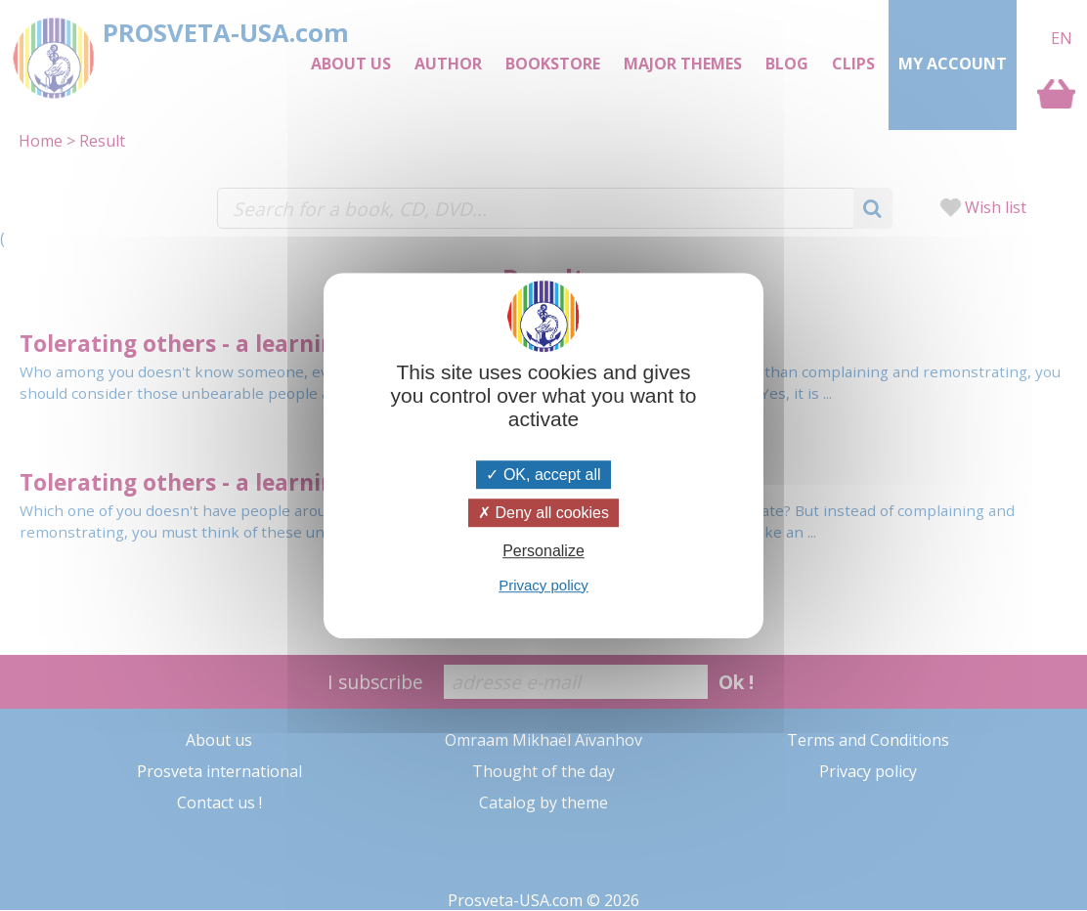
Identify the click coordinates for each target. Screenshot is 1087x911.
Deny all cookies (543, 512)
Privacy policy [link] (543, 585)
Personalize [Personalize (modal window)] (543, 551)
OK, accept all (543, 474)
